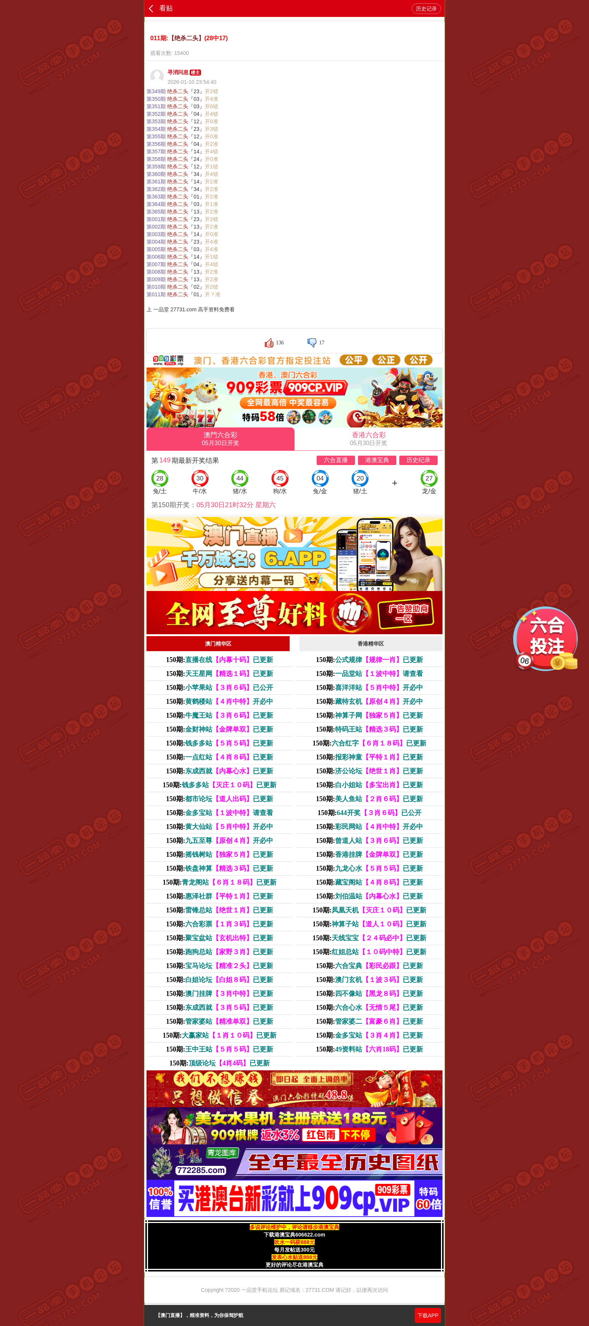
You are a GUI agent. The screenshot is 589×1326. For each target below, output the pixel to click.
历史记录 (426, 9)
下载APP (427, 1315)
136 (280, 343)
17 (321, 343)
